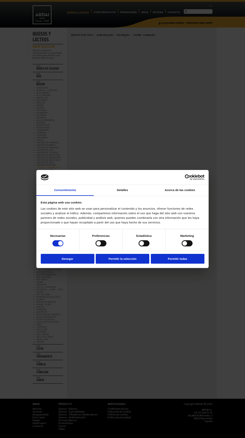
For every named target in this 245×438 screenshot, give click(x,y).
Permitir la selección (122, 258)
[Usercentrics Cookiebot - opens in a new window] (187, 177)
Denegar (67, 258)
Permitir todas (177, 258)
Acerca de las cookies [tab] (180, 190)
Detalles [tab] (122, 190)
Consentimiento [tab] (65, 190)
